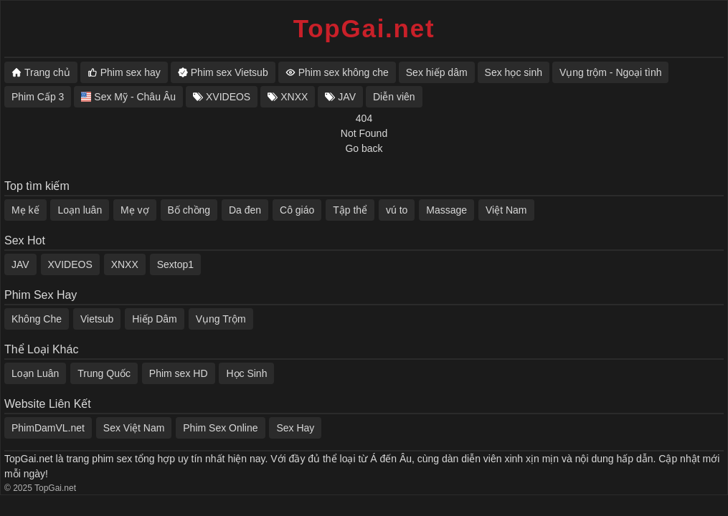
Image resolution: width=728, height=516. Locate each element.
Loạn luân (79, 210)
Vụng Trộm (221, 319)
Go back (363, 148)
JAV (20, 264)
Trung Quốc (104, 373)
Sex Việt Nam (134, 428)
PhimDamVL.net (48, 428)
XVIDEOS (70, 264)
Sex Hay (295, 428)
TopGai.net (364, 28)
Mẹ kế (25, 210)
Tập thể (350, 210)
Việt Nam (506, 210)
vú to (396, 210)
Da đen (245, 210)
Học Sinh (246, 373)
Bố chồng (189, 210)
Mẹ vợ (134, 210)
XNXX (124, 264)
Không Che (36, 319)
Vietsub (96, 319)
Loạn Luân (35, 373)
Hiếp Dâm (154, 319)
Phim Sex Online (220, 428)
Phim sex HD (178, 373)
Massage (446, 210)
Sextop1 (175, 264)
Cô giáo (297, 210)
